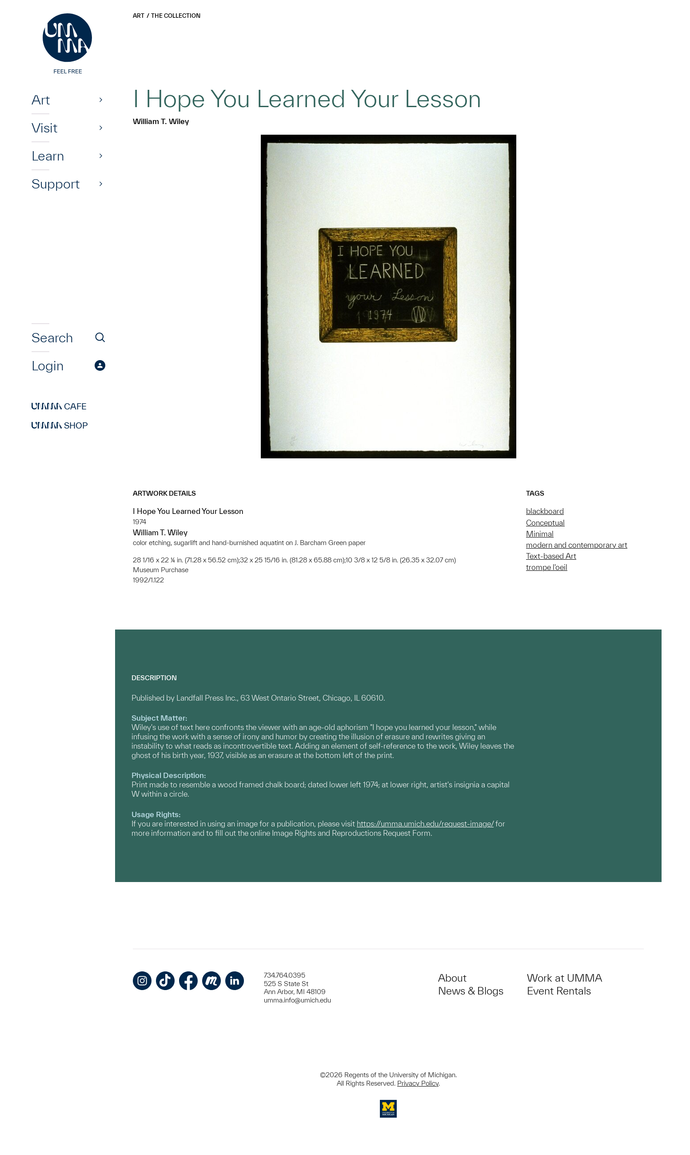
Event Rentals (559, 991)
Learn (48, 155)
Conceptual (545, 522)
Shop (60, 425)
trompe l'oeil (546, 567)
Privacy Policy (418, 1083)
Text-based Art (551, 556)
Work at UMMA (564, 978)
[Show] (100, 99)
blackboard (545, 511)
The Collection (175, 15)
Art (41, 99)
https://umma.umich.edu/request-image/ (425, 823)
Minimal (540, 533)
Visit (44, 127)
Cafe (59, 406)
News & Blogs (470, 991)
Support (56, 183)
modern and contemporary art (576, 545)
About (452, 978)
